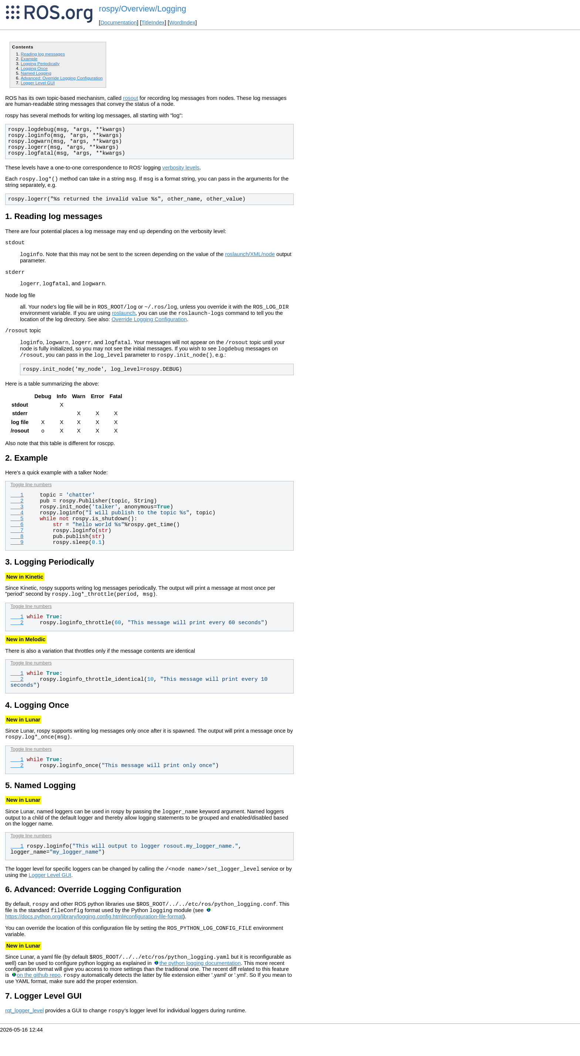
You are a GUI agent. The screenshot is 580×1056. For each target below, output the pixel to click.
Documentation (118, 23)
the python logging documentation (200, 984)
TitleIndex (153, 23)
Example (29, 58)
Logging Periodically (40, 63)
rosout (130, 98)
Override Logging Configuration (149, 327)
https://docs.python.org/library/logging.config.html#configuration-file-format (94, 935)
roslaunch (123, 321)
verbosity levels (180, 168)
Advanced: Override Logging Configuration (62, 77)
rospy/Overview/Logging (142, 8)
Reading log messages (43, 53)
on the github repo (39, 997)
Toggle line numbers (30, 497)
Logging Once (34, 68)
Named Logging (36, 73)
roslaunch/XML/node (250, 257)
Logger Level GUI (38, 82)
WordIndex (182, 23)
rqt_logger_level (24, 1034)
